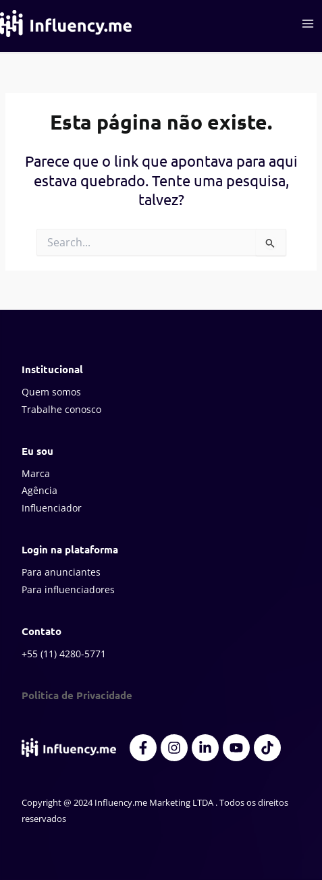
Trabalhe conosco (61, 409)
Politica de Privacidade (77, 695)
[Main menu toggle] (308, 23)
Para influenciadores (68, 589)
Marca (36, 473)
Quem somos (51, 391)
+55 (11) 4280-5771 (64, 653)
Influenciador (52, 508)
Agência (39, 490)
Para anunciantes (61, 572)
